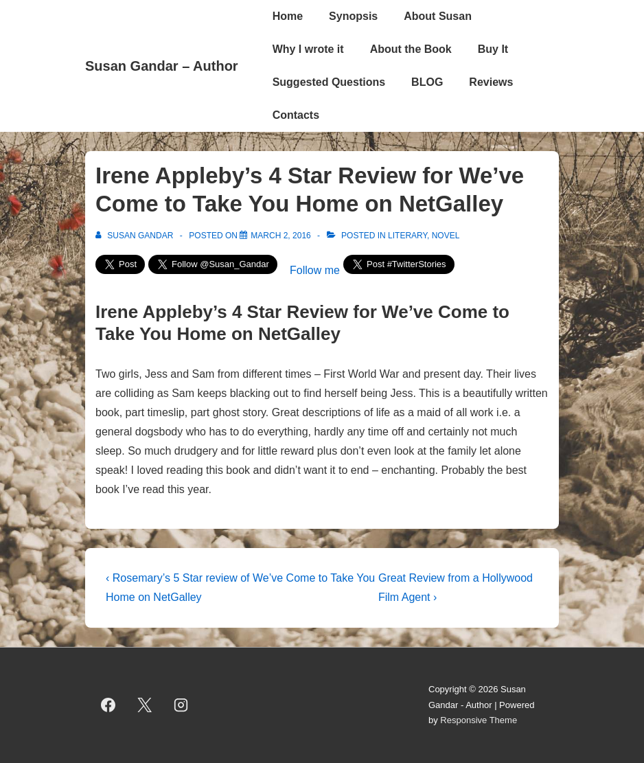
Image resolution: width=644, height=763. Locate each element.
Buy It (493, 49)
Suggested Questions (329, 82)
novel (446, 235)
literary (407, 235)
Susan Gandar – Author (161, 65)
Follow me (315, 270)
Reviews (491, 82)
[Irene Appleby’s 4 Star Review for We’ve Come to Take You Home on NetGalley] (280, 235)
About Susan (438, 16)
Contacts (296, 115)
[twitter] (145, 705)
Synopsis (353, 16)
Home (288, 16)
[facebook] (108, 705)
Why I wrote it (308, 49)
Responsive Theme (478, 720)
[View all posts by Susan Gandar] (135, 235)
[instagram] (181, 705)
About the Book (411, 49)
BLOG (427, 82)
